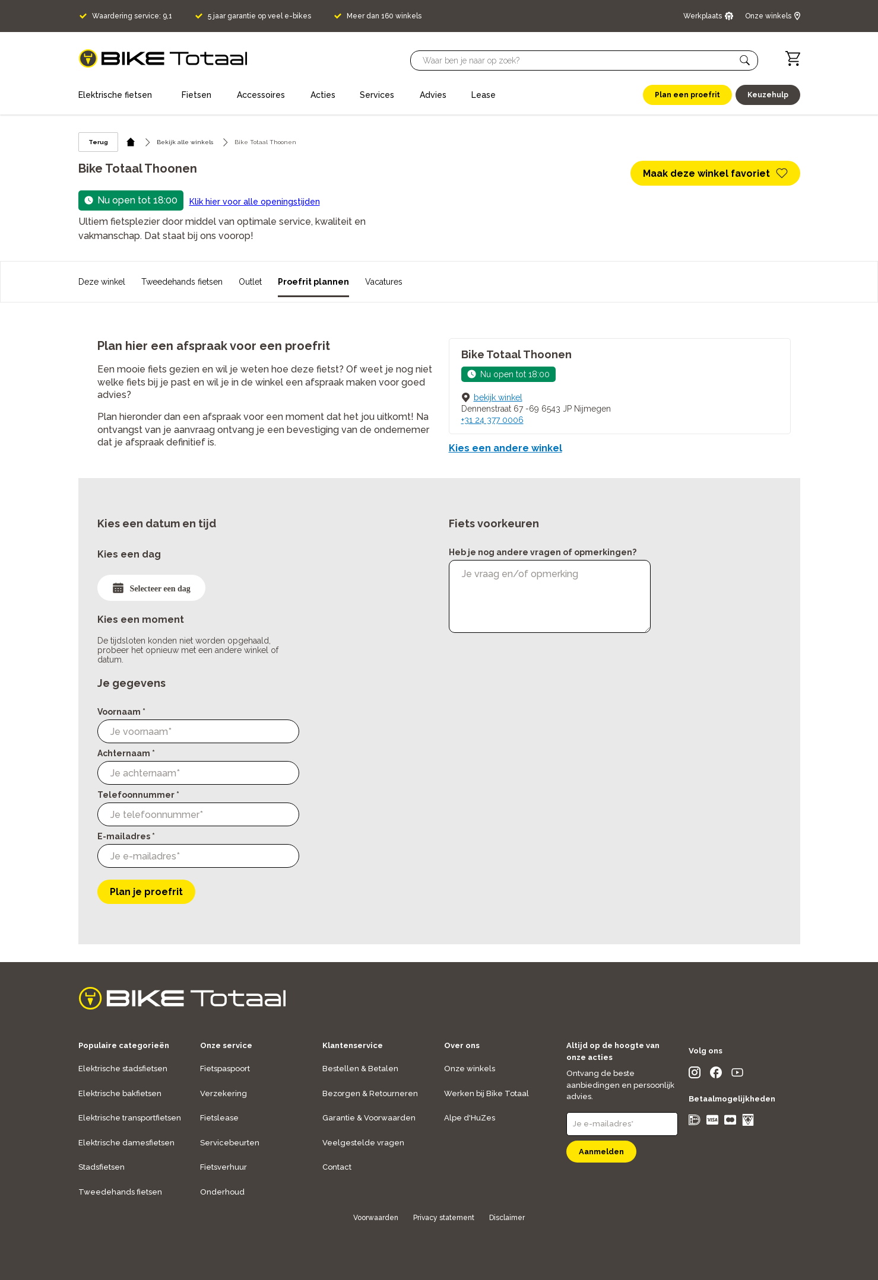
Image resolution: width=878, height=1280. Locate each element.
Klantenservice (352, 1045)
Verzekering (223, 1093)
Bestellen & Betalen (360, 1068)
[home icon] (130, 142)
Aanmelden (601, 1151)
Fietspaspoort (225, 1068)
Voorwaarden (375, 1218)
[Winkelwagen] (792, 58)
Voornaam (121, 712)
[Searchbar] (579, 60)
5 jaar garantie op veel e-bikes (259, 16)
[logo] (163, 58)
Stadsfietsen (101, 1167)
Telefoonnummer (138, 795)
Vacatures (383, 281)
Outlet (250, 281)
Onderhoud (222, 1191)
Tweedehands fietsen (182, 281)
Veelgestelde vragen (363, 1142)
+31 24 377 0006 (492, 420)
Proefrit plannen (313, 281)
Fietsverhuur (223, 1167)
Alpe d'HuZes (469, 1117)
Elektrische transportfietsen (129, 1117)
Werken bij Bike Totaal (486, 1093)
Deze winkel (101, 281)
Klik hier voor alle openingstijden (254, 201)
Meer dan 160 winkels (384, 16)
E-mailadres (126, 836)
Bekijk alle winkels (185, 142)
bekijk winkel (498, 397)
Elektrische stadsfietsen (122, 1068)
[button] (745, 60)
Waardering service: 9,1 (132, 16)
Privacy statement (443, 1218)
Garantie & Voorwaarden (369, 1117)
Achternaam (126, 753)
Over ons (462, 1045)
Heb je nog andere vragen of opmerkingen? (542, 552)
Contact (336, 1167)
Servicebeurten (229, 1142)
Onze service (226, 1045)
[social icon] (695, 1075)
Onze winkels (469, 1068)
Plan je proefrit (146, 891)
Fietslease (219, 1117)
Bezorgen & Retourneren (370, 1093)
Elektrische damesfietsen (126, 1142)
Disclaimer (507, 1218)
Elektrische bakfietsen (119, 1093)
